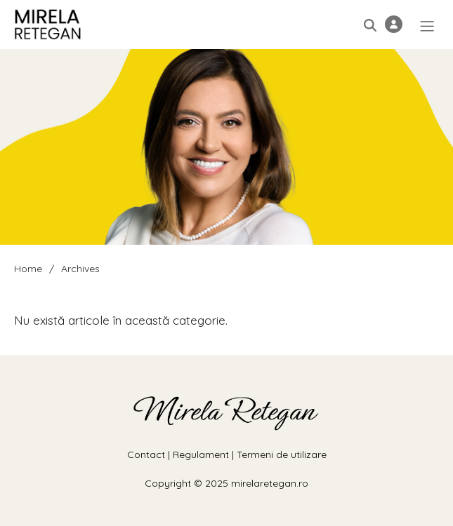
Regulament (201, 454)
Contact (146, 454)
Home (28, 268)
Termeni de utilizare (282, 454)
